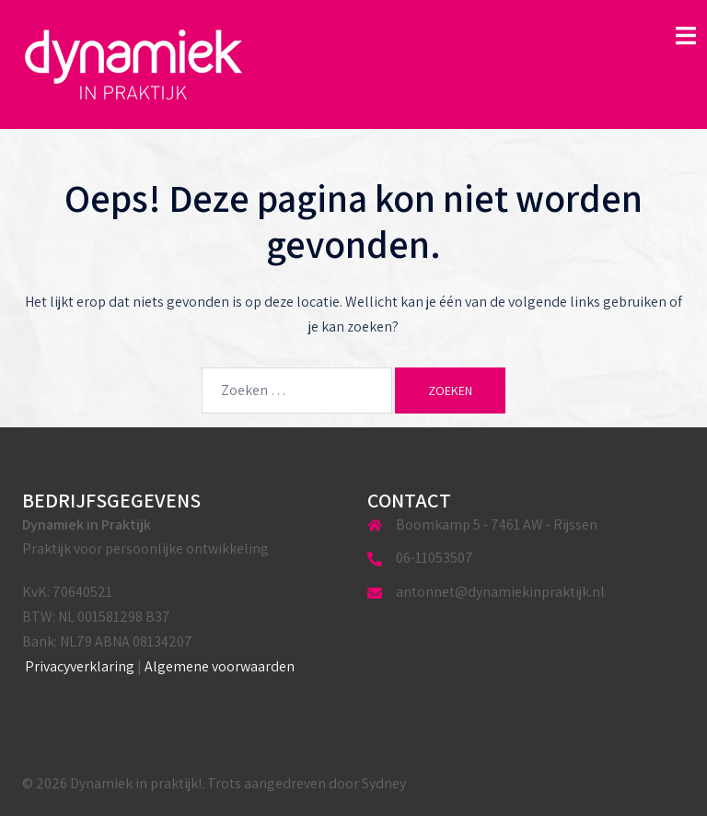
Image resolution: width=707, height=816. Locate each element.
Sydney (384, 783)
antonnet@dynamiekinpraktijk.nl (500, 591)
